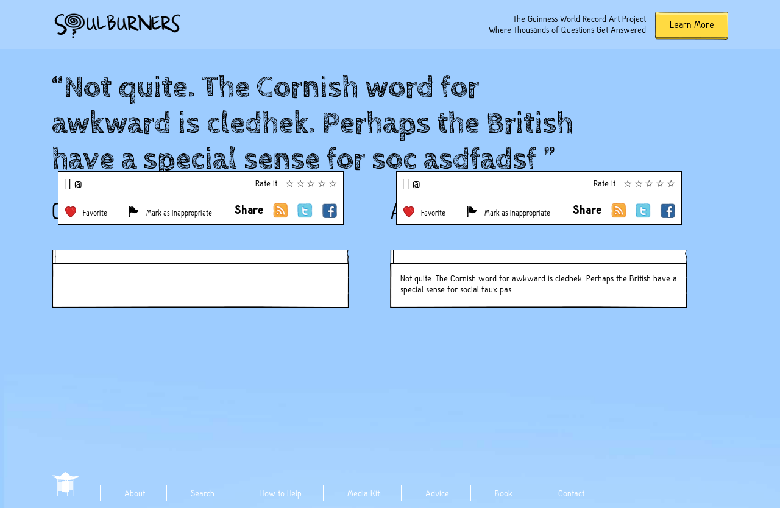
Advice (437, 493)
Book (503, 493)
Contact (571, 493)
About (134, 493)
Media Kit (363, 493)
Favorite (95, 212)
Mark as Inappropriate (179, 212)
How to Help (281, 493)
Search (202, 493)
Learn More (692, 24)
